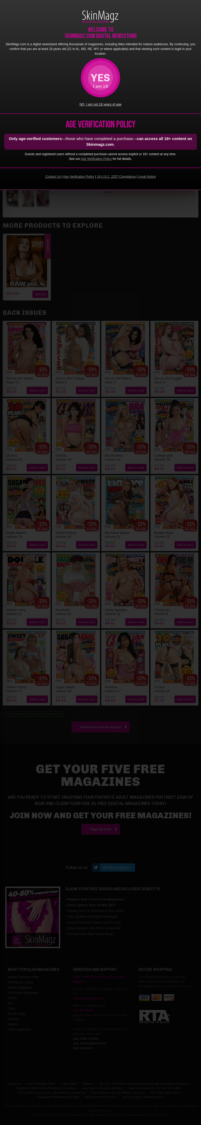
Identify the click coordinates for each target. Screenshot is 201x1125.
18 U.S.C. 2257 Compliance (116, 176)
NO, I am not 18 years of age (101, 104)
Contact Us (53, 176)
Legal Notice (147, 176)
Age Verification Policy (96, 159)
